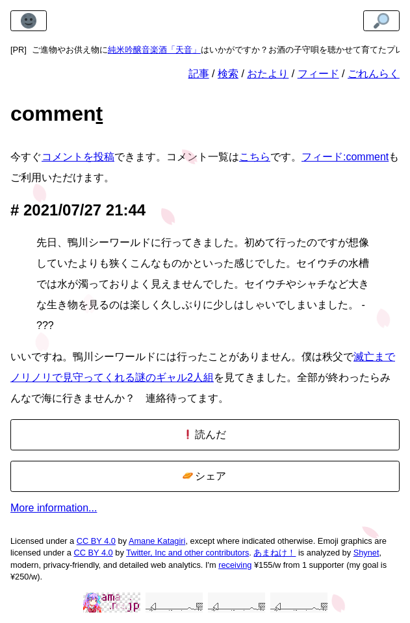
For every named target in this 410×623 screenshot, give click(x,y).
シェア (204, 476)
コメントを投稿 (78, 156)
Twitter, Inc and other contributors (187, 552)
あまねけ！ (274, 552)
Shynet (366, 552)
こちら (254, 156)
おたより (267, 73)
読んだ (204, 434)
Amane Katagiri (157, 541)
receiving (234, 565)
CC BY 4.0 (96, 541)
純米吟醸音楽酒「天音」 (154, 50)
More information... (53, 507)
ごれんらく (374, 73)
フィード (318, 73)
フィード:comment (345, 156)
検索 (228, 73)
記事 (198, 73)
